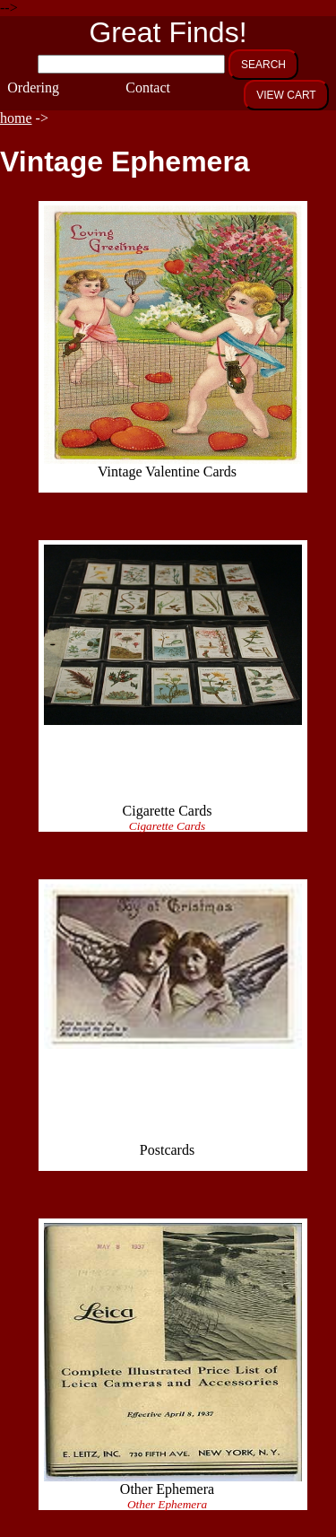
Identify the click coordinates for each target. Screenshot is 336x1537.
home (16, 118)
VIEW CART (285, 95)
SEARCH (263, 64)
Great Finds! (167, 32)
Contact (143, 87)
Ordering (25, 87)
